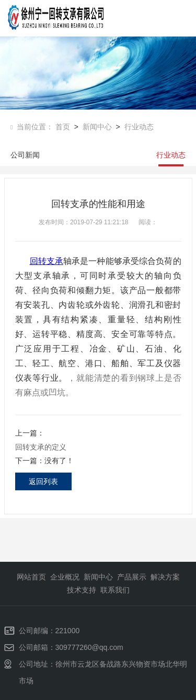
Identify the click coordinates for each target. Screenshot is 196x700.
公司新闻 (25, 155)
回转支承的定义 (40, 447)
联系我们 (115, 590)
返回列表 (43, 481)
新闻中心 (95, 127)
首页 (62, 127)
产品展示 (131, 577)
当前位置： (32, 127)
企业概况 (64, 577)
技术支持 (81, 590)
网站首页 (31, 577)
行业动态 (137, 127)
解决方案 (165, 577)
